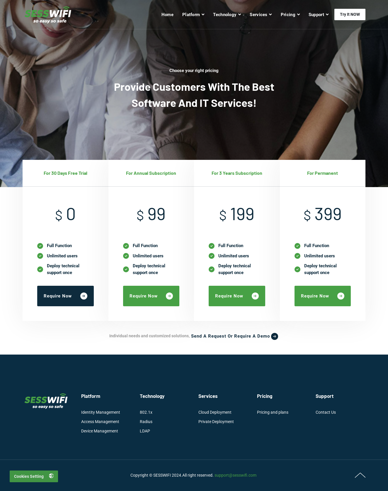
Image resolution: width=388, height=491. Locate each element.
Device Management (99, 431)
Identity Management (100, 412)
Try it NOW (350, 14)
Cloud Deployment (215, 412)
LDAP (145, 431)
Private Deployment (216, 421)
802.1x (146, 412)
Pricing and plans (272, 412)
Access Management (100, 421)
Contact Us (326, 412)
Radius (146, 421)
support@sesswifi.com (235, 475)
